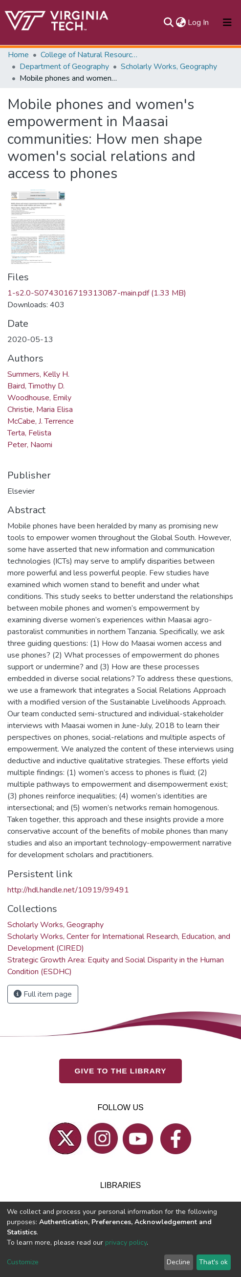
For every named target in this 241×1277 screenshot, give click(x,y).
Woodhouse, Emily (39, 397)
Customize (23, 1262)
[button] (181, 22)
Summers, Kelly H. (38, 374)
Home (18, 54)
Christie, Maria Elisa (40, 409)
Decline (178, 1262)
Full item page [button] (43, 994)
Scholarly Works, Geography (169, 66)
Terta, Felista (29, 433)
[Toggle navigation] (227, 22)
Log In (199, 22)
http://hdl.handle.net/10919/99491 (68, 890)
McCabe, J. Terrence (40, 421)
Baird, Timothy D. (36, 386)
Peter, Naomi (29, 444)
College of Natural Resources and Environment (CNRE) (89, 54)
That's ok (213, 1262)
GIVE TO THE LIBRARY (121, 1071)
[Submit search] (168, 22)
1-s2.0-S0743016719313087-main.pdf (96, 293)
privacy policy (126, 1242)
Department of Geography (64, 66)
